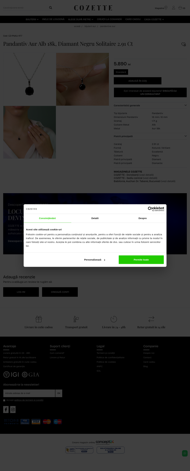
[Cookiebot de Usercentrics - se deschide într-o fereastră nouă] (150, 209)
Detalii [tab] (95, 218)
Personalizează (94, 259)
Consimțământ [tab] (47, 218)
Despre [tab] (143, 218)
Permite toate (141, 259)
